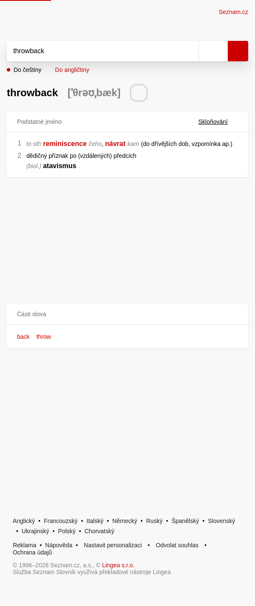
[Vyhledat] (93, 51)
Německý (124, 520)
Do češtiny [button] (27, 69)
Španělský (185, 520)
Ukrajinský (35, 531)
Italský (94, 520)
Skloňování (218, 121)
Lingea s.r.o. (118, 565)
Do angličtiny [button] (72, 69)
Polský (66, 531)
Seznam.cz (233, 12)
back (23, 336)
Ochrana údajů (32, 552)
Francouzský (60, 520)
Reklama (24, 545)
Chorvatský (99, 531)
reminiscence (64, 143)
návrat (115, 143)
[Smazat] (189, 51)
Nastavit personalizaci (113, 545)
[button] (127, 314)
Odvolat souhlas (177, 545)
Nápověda (58, 545)
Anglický (24, 520)
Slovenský (221, 520)
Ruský (154, 520)
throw (43, 336)
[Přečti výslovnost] (138, 92)
